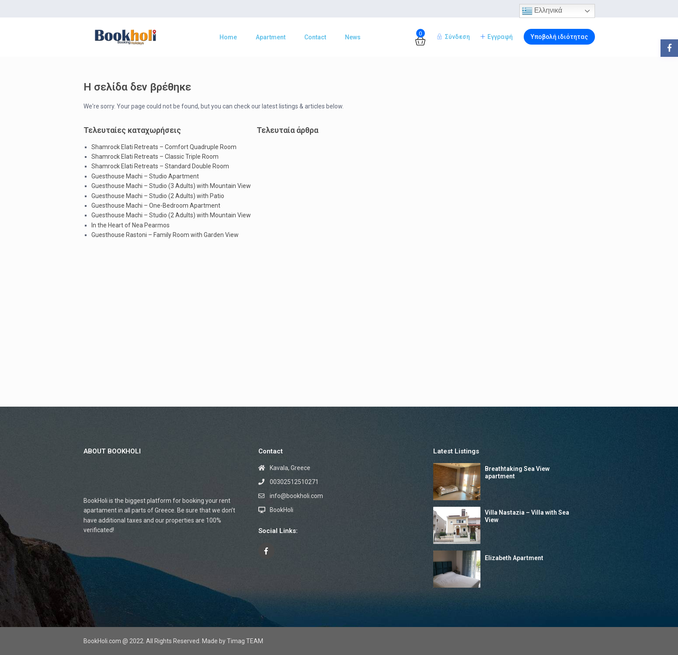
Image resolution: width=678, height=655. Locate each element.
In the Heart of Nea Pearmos (130, 225)
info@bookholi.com (296, 495)
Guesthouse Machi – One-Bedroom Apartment (155, 205)
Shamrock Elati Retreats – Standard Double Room (160, 166)
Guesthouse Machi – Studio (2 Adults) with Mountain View (171, 215)
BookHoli (282, 509)
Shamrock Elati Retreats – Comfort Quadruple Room (163, 146)
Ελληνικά (542, 11)
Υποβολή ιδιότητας (559, 36)
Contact (315, 37)
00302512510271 (294, 481)
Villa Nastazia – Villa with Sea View (527, 516)
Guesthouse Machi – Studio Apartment (145, 176)
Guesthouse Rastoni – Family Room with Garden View (165, 234)
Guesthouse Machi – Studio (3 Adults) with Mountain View (171, 185)
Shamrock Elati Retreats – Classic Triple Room (155, 156)
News (353, 37)
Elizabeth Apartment (514, 557)
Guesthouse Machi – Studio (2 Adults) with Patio (157, 195)
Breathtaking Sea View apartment (517, 472)
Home (228, 37)
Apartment (270, 37)
